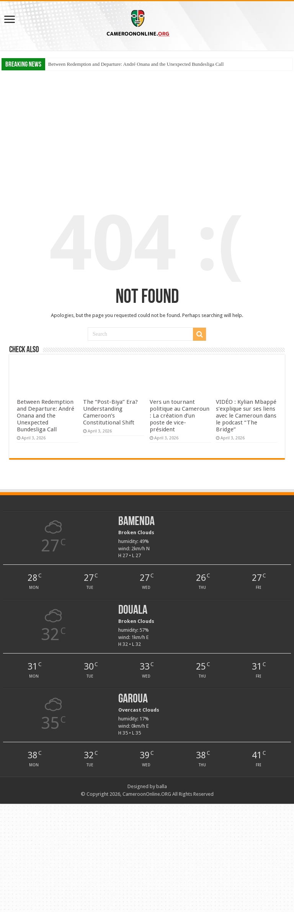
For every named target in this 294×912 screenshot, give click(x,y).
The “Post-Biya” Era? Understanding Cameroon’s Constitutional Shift (110, 412)
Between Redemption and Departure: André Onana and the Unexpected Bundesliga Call (136, 64)
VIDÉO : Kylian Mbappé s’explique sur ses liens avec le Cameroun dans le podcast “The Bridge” (246, 415)
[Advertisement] (147, 129)
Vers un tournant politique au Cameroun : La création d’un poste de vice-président (179, 415)
